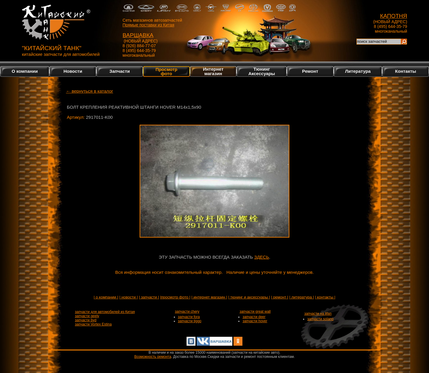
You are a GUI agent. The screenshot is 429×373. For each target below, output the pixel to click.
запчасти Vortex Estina (93, 324)
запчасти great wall (255, 311)
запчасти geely (87, 316)
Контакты (405, 71)
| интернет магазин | (209, 297)
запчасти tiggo (189, 321)
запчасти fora (189, 317)
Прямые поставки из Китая (148, 25)
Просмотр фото (166, 71)
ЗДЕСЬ (261, 257)
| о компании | (106, 297)
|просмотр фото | (175, 297)
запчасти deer (253, 317)
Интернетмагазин (213, 71)
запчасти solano (320, 319)
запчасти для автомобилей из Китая (105, 312)
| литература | (301, 297)
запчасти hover (254, 321)
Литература (357, 71)
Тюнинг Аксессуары (261, 71)
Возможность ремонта (152, 357)
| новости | (128, 297)
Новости (73, 71)
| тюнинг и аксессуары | (249, 297)
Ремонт (310, 71)
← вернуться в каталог (89, 91)
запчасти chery (187, 311)
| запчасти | (149, 297)
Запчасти (119, 71)
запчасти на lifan (318, 314)
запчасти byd (85, 320)
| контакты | (325, 297)
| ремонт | (279, 297)
